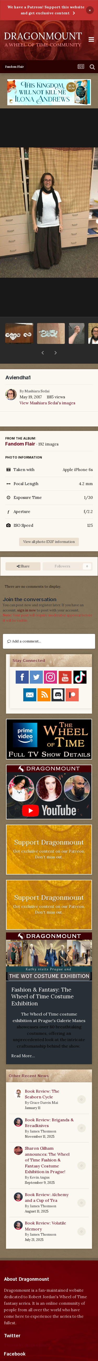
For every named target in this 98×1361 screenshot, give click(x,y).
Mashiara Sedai (37, 377)
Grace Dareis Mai (44, 1089)
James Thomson (43, 1118)
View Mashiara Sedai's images (47, 389)
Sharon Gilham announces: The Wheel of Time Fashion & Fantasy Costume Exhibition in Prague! (47, 1146)
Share (23, 553)
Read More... (23, 1042)
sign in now (26, 597)
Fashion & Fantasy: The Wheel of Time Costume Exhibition (42, 983)
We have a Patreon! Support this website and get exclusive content (45, 10)
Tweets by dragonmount (27, 1331)
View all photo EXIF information (49, 528)
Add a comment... (24, 627)
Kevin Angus (40, 1164)
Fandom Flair (20, 430)
